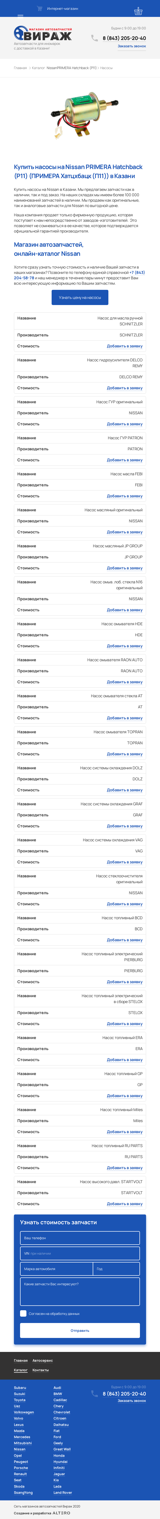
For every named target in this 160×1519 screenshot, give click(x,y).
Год (116, 1268)
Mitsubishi (23, 1443)
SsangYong (23, 1492)
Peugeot (21, 1461)
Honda (59, 1455)
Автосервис (43, 1360)
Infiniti (59, 1467)
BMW (58, 1393)
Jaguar (59, 1473)
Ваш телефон (80, 1238)
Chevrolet (62, 1412)
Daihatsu (61, 1424)
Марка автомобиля (57, 1268)
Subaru (20, 1387)
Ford (57, 1436)
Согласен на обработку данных (54, 1313)
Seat (18, 1480)
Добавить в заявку (125, 346)
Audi (57, 1387)
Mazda (19, 1430)
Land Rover (63, 1492)
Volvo (18, 1418)
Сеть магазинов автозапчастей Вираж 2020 (47, 1506)
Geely (58, 1443)
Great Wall (62, 1449)
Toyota (19, 1399)
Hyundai (61, 1461)
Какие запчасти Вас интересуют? (80, 1291)
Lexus (19, 1424)
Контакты (41, 1370)
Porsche (21, 1467)
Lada (57, 1486)
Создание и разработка (42, 1513)
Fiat (57, 1430)
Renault (20, 1473)
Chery (59, 1406)
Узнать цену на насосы (80, 297)
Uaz (17, 1406)
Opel (18, 1455)
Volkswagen (24, 1412)
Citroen (60, 1418)
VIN (80, 1253)
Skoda (19, 1486)
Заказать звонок (132, 46)
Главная (21, 1360)
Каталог (21, 1370)
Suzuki (19, 1393)
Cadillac (60, 1399)
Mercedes (22, 1436)
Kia (56, 1480)
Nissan (19, 1449)
